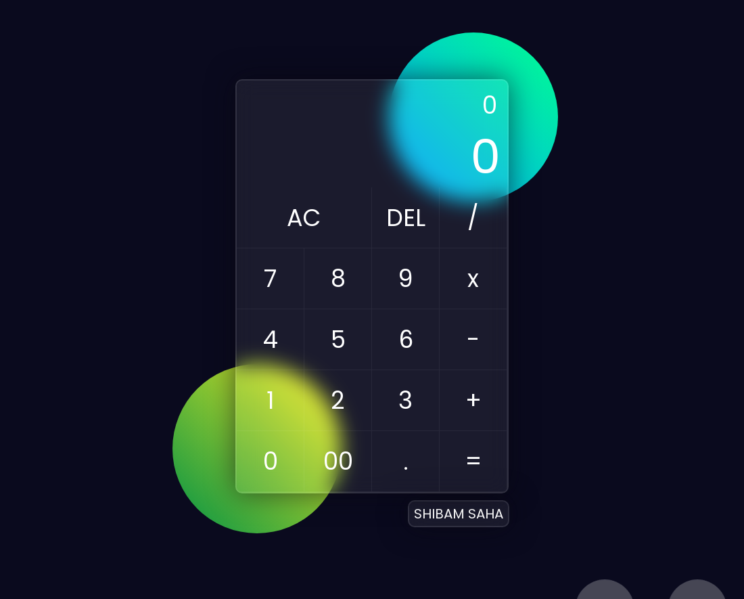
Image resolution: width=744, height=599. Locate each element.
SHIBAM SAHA (458, 513)
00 (338, 461)
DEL (405, 217)
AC (304, 217)
